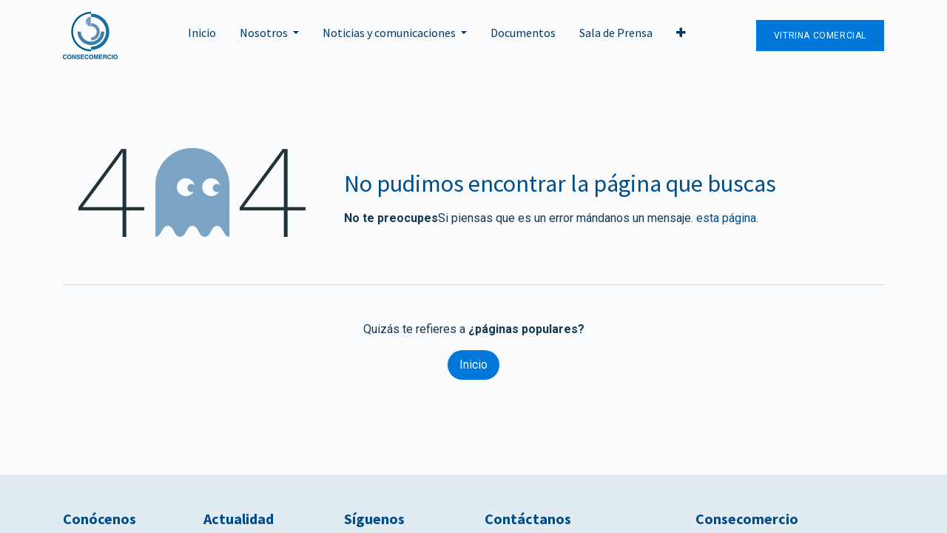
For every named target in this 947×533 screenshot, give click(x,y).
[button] (681, 35)
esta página (726, 218)
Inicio (473, 365)
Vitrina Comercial (820, 35)
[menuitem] (202, 35)
